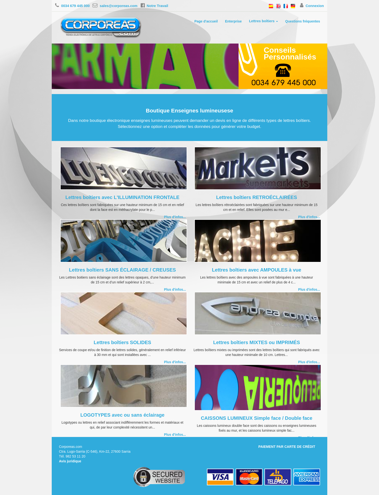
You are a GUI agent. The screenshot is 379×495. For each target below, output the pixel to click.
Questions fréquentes (302, 21)
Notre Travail (154, 6)
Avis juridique (70, 461)
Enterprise (233, 21)
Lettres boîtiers (263, 21)
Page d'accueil (206, 21)
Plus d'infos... (175, 217)
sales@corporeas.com (115, 6)
